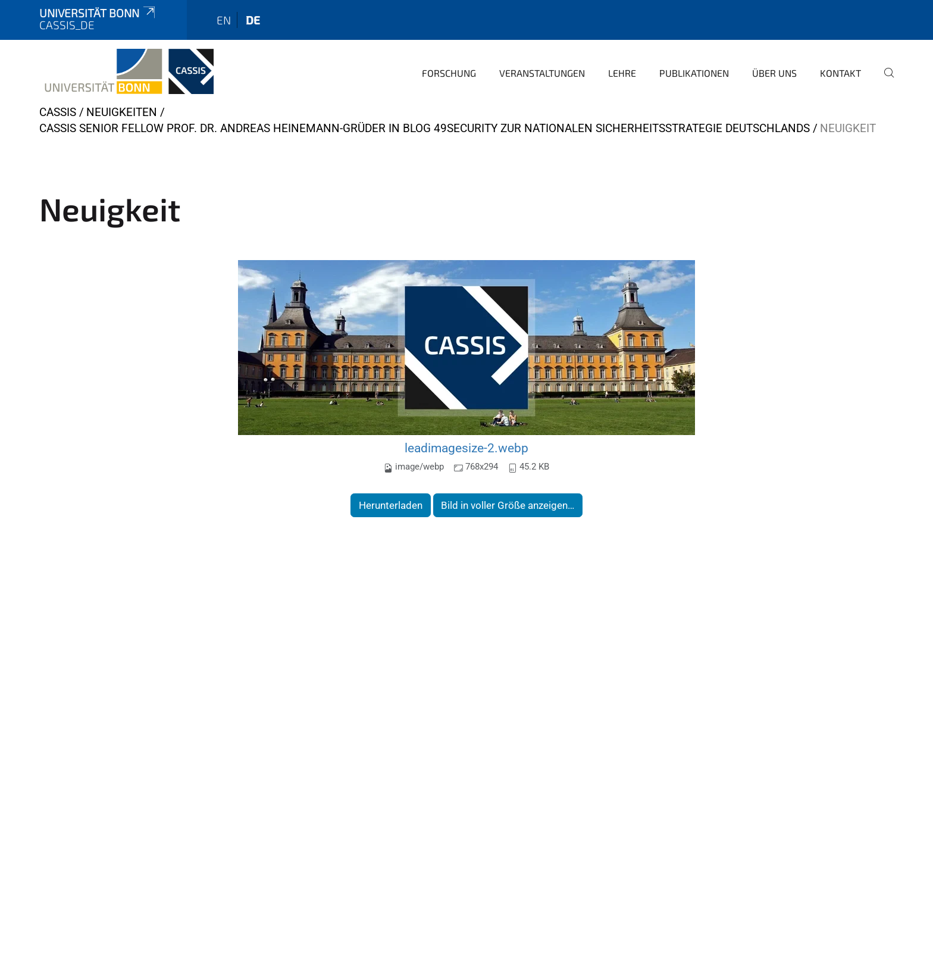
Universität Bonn (98, 13)
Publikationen (694, 73)
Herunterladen (390, 505)
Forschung (449, 73)
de (253, 20)
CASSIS (57, 112)
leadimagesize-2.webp (466, 447)
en (224, 20)
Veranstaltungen (542, 73)
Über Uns (774, 73)
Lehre (622, 73)
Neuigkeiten (121, 112)
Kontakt (840, 73)
